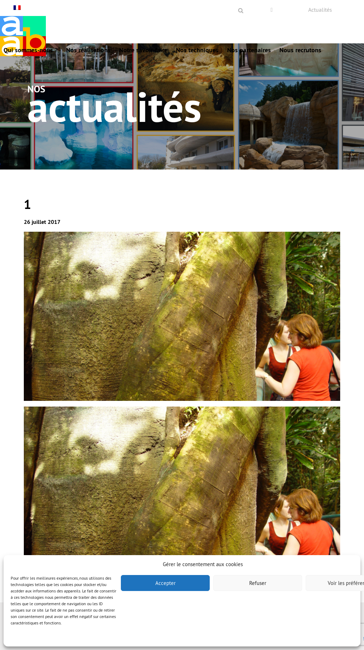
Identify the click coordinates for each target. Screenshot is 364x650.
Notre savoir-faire (143, 50)
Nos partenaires (249, 50)
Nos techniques (197, 50)
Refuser (257, 583)
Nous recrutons (300, 50)
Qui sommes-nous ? (31, 50)
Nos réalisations (88, 50)
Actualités (320, 9)
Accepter (165, 583)
